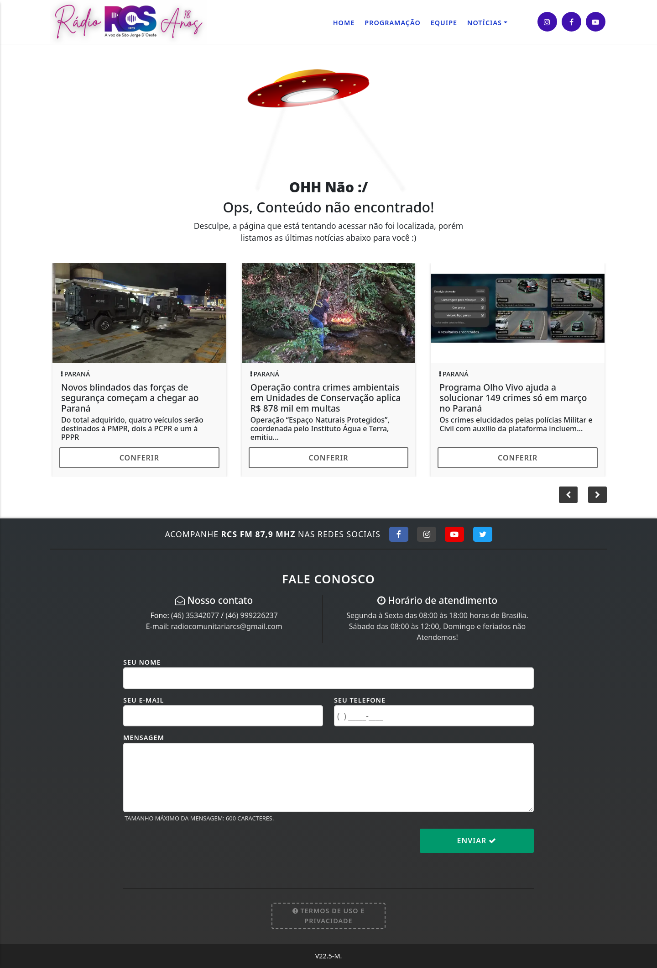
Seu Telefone (360, 700)
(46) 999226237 (251, 615)
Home (344, 22)
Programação (392, 22)
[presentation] (192, 848)
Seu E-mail (143, 700)
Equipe (444, 22)
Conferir (139, 458)
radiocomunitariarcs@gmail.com (226, 626)
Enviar (477, 841)
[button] (597, 495)
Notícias (484, 22)
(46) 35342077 (195, 615)
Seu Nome (142, 662)
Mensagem (143, 737)
